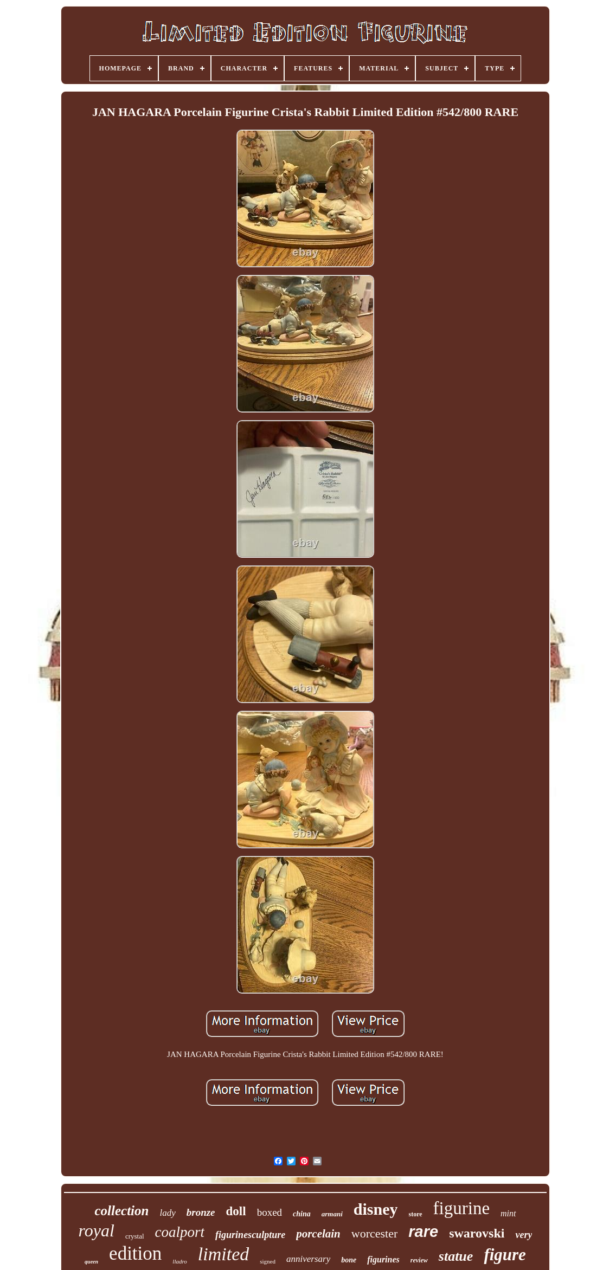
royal (96, 1230)
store (415, 1214)
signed (267, 1261)
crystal (134, 1236)
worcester (374, 1233)
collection (121, 1210)
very (523, 1234)
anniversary (308, 1259)
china (302, 1214)
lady (167, 1213)
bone (348, 1260)
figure (505, 1254)
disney (376, 1209)
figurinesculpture (250, 1234)
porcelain (318, 1233)
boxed (269, 1212)
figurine (461, 1208)
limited (223, 1254)
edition (135, 1253)
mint (508, 1213)
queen (91, 1262)
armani (332, 1214)
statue (456, 1256)
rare (423, 1231)
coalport (180, 1232)
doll (236, 1211)
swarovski (476, 1233)
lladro (179, 1261)
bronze (201, 1212)
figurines (383, 1259)
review (419, 1260)
